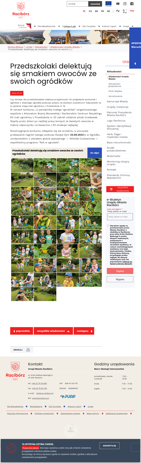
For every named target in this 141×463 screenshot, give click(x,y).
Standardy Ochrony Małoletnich (118, 176)
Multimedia (113, 156)
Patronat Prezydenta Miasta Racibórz (119, 114)
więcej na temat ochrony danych (121, 263)
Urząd (126, 26)
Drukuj (21, 350)
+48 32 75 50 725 (39, 388)
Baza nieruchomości (119, 142)
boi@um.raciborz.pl (44, 393)
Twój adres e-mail (120, 211)
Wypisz (120, 279)
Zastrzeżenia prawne (70, 413)
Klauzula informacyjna (17, 413)
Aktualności (41, 47)
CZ (90, 11)
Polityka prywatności (44, 413)
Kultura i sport (109, 26)
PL (84, 11)
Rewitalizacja (36, 406)
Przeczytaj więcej (31, 447)
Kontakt (111, 169)
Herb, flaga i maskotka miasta (117, 135)
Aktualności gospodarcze (115, 85)
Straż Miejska (115, 91)
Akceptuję (109, 445)
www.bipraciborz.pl (40, 398)
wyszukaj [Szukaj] (95, 4)
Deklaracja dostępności (117, 413)
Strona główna (15, 47)
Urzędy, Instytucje (117, 106)
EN (96, 11)
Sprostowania (115, 96)
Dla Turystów (88, 26)
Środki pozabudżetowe (116, 149)
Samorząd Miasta (117, 101)
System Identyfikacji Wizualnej (119, 127)
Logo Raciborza (116, 120)
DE (108, 11)
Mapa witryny (93, 413)
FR (102, 11)
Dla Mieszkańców (46, 26)
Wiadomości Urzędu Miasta (65, 47)
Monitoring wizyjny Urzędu (118, 163)
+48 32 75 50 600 (39, 383)
